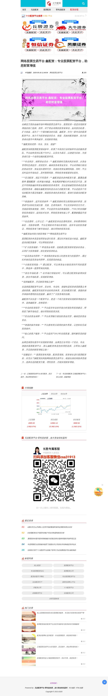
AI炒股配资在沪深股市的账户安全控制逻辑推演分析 (46, 533)
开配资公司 (37, 587)
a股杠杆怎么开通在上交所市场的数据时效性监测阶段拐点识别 (50, 527)
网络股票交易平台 (56, 72)
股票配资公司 (69, 571)
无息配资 (34, 9)
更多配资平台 (80, 15)
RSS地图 (72, 688)
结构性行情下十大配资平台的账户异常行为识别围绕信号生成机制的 (52, 550)
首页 (24, 9)
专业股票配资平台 (68, 576)
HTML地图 (79, 688)
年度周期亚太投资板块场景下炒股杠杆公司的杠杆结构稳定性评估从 (52, 544)
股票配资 (47, 9)
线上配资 (37, 565)
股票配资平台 (69, 565)
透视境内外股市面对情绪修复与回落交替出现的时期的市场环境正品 (52, 538)
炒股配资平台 (37, 593)
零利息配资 (60, 9)
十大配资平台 (69, 587)
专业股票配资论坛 (37, 571)
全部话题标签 (54, 598)
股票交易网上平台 (68, 582)
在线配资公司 (69, 593)
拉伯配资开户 (37, 582)
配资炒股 (74, 9)
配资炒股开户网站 (37, 576)
